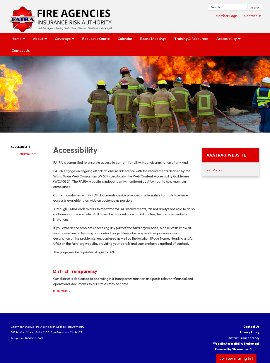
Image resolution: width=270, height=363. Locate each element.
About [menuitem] (38, 38)
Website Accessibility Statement (236, 343)
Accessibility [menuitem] (226, 38)
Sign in (254, 349)
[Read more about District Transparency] (124, 280)
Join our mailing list (236, 358)
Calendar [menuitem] (125, 38)
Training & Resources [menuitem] (191, 38)
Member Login (227, 16)
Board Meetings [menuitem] (153, 38)
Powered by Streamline (231, 349)
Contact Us (252, 16)
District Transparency (243, 338)
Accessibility (21, 146)
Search (255, 7)
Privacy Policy (249, 332)
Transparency (26, 153)
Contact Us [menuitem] (21, 50)
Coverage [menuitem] (63, 38)
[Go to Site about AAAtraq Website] (231, 162)
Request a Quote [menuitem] (96, 38)
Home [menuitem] (16, 38)
